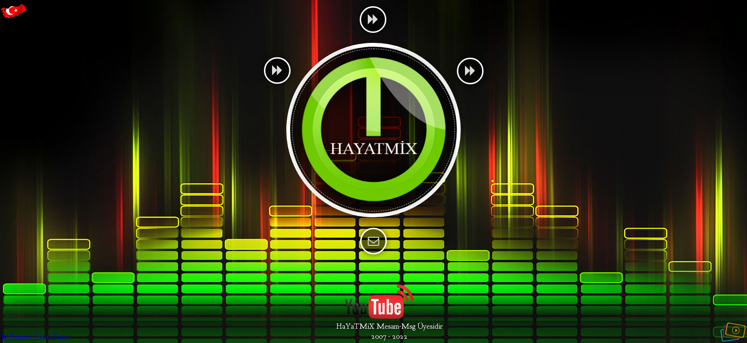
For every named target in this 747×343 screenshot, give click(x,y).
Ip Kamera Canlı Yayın (35, 336)
